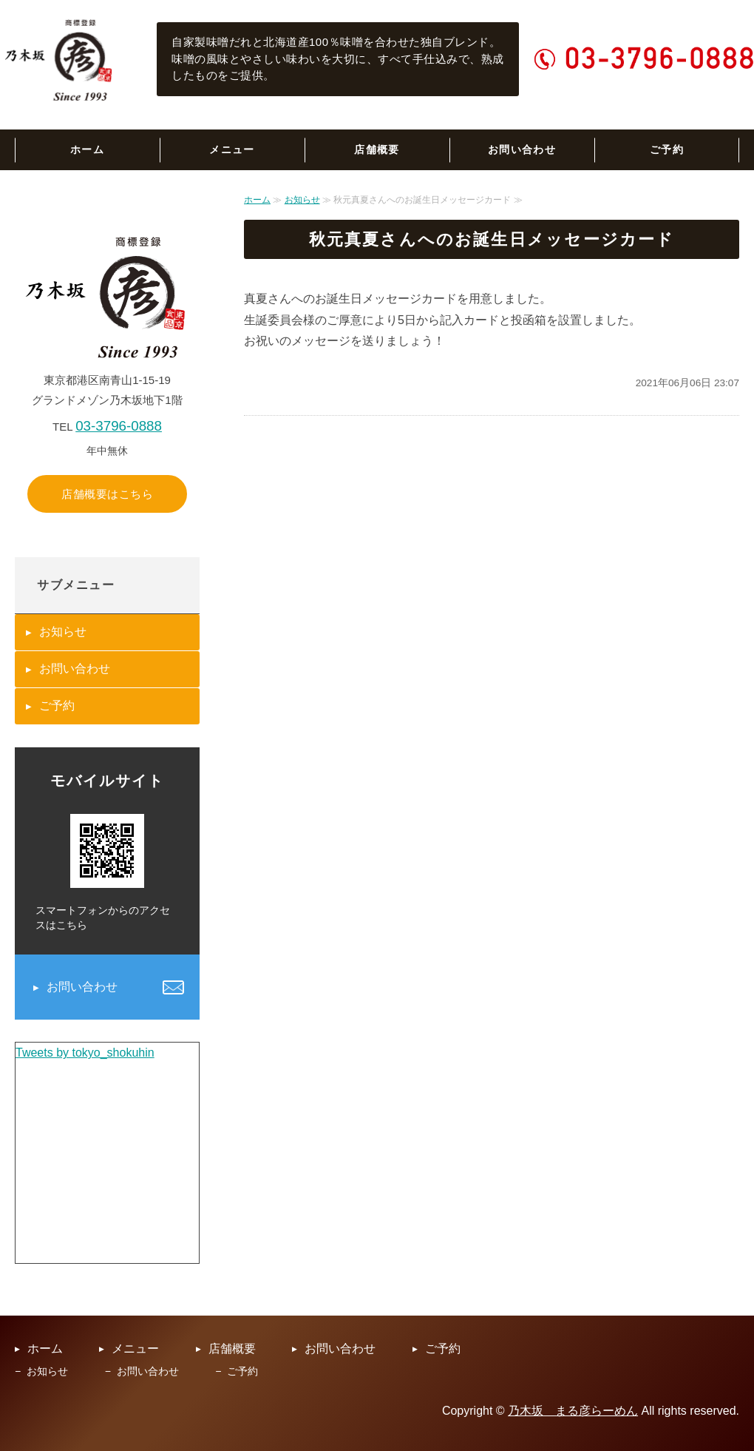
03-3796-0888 (118, 426)
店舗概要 (377, 149)
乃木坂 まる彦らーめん (573, 1410)
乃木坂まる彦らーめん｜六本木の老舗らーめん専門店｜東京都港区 (60, 59)
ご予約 (667, 149)
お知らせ (302, 200)
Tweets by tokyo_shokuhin (85, 1052)
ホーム (87, 149)
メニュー (232, 149)
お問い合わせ (522, 149)
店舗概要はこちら (107, 494)
